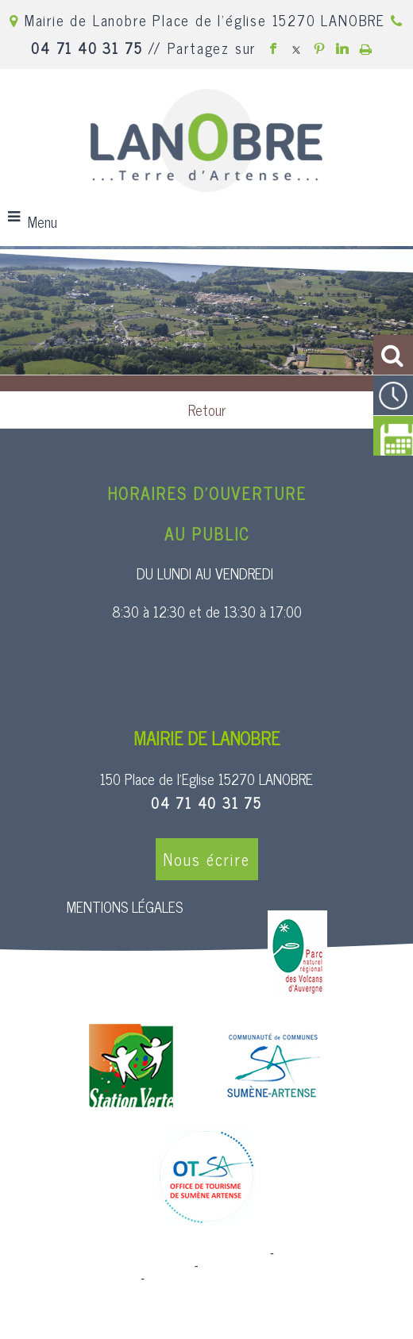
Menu (42, 221)
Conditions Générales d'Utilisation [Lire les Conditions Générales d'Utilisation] (233, 1278)
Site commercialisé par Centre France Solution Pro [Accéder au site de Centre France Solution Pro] (138, 1253)
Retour (207, 409)
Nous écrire (207, 859)
